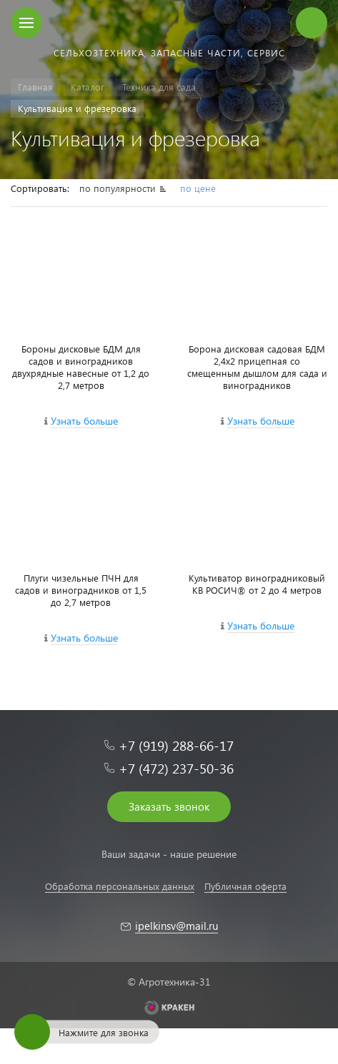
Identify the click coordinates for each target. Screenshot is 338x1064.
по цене (198, 188)
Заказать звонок (169, 806)
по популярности (119, 188)
